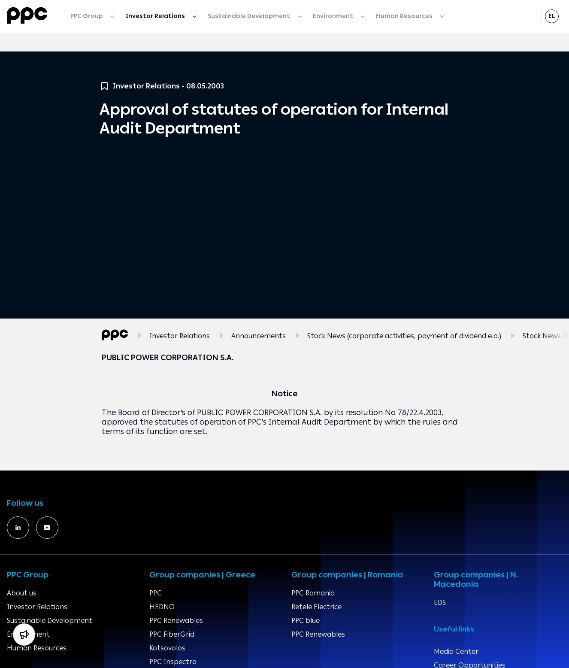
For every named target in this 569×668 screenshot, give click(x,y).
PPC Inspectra (173, 662)
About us (21, 593)
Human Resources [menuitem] (405, 16)
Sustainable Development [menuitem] (249, 16)
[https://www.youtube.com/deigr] (47, 527)
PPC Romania (313, 593)
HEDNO (162, 607)
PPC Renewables (176, 620)
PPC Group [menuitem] (87, 16)
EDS (440, 602)
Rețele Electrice (316, 607)
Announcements (258, 336)
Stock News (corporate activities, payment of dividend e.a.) (404, 336)
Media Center (456, 651)
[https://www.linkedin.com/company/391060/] (18, 527)
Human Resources (37, 648)
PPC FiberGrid (171, 634)
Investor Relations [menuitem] (156, 16)
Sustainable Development (49, 620)
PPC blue (305, 620)
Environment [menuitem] (333, 16)
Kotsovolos (167, 648)
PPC (155, 593)
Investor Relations (179, 336)
